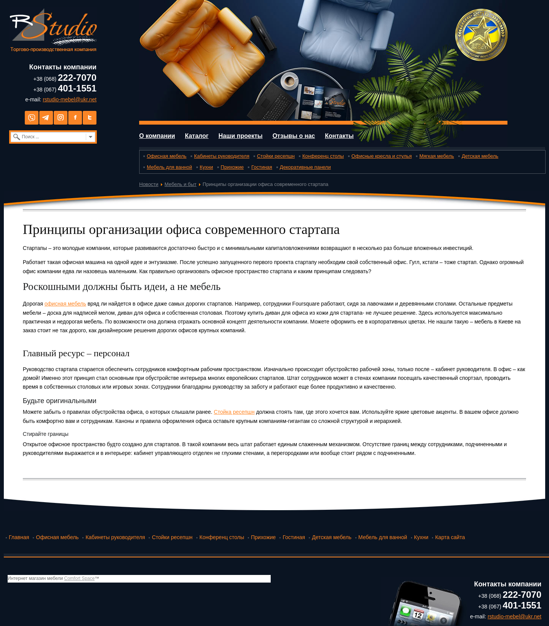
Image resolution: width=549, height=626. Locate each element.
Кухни (206, 167)
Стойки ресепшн (276, 156)
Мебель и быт (181, 184)
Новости (148, 184)
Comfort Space (79, 578)
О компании (157, 136)
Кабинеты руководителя (221, 156)
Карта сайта (450, 537)
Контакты (339, 136)
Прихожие (232, 167)
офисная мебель (65, 304)
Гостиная (261, 167)
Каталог (197, 136)
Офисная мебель (166, 156)
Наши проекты (240, 136)
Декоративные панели (305, 167)
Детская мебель (480, 156)
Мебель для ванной (169, 167)
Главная (19, 537)
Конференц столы (323, 156)
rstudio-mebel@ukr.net (69, 99)
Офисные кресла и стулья (382, 156)
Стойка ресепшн (234, 412)
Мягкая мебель (436, 156)
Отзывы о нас (294, 136)
